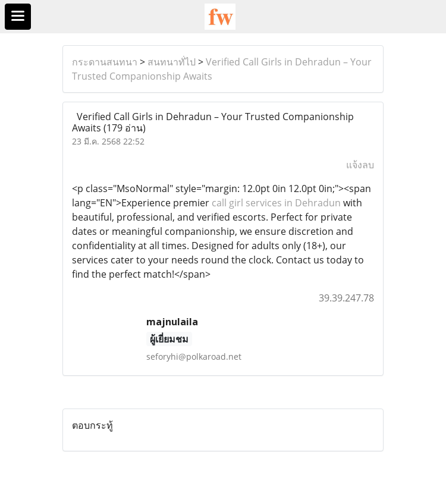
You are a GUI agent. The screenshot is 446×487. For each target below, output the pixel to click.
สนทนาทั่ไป (171, 61)
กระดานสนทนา (104, 61)
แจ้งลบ (360, 164)
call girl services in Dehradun (275, 202)
